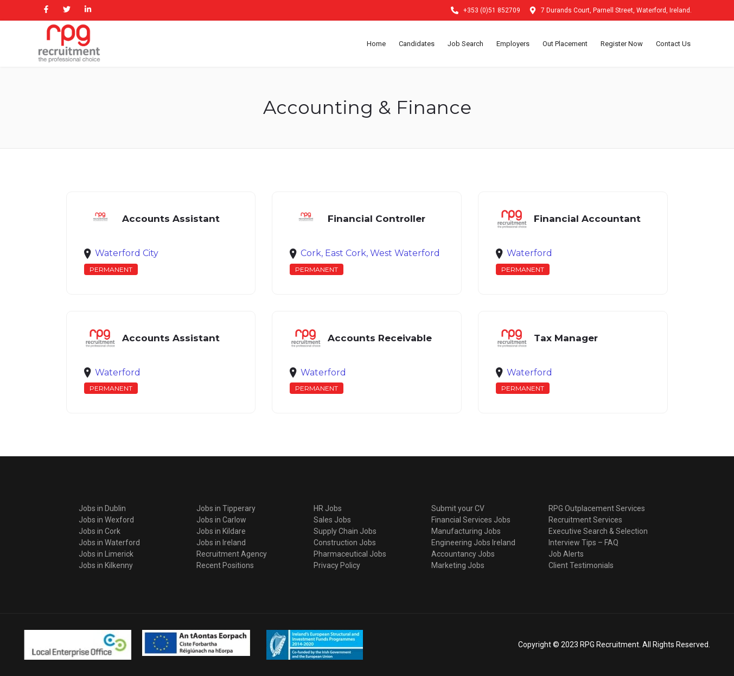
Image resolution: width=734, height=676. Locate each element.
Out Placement (565, 44)
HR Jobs (328, 508)
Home (376, 44)
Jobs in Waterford (109, 542)
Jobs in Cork (99, 531)
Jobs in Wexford (106, 519)
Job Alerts (566, 554)
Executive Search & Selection (598, 531)
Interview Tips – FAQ (583, 542)
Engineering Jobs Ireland (473, 542)
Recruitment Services (585, 519)
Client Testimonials (581, 565)
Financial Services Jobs (470, 519)
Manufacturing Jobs (466, 531)
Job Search (465, 44)
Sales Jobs (332, 519)
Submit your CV (457, 508)
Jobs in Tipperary (226, 508)
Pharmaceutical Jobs (350, 554)
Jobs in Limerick (106, 554)
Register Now (622, 44)
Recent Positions (225, 565)
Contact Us (673, 44)
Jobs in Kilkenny (106, 565)
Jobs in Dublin (102, 508)
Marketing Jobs (457, 565)
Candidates (417, 44)
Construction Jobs (345, 542)
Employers (512, 44)
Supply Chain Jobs (345, 531)
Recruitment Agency (231, 554)
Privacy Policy (337, 565)
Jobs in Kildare (221, 531)
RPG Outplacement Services (596, 508)
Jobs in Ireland (221, 542)
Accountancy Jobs (463, 554)
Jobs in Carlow (221, 519)
